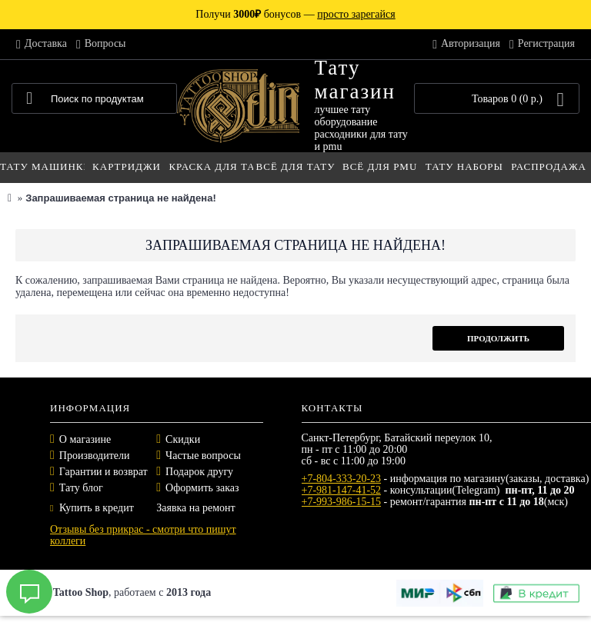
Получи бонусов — (295, 14)
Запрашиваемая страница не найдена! (120, 198)
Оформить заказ (202, 488)
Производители (94, 455)
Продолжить (498, 338)
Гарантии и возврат (103, 471)
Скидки (182, 439)
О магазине (85, 439)
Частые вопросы (203, 455)
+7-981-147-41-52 (342, 490)
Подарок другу (199, 471)
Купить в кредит (92, 508)
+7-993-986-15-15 (342, 501)
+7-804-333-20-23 (342, 478)
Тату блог (81, 488)
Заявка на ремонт (195, 508)
